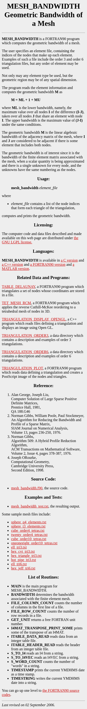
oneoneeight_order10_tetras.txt (34, 543)
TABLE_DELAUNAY (18, 287)
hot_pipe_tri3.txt (23, 560)
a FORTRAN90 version (47, 264)
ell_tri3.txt (19, 547)
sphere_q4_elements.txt (28, 522)
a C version (69, 260)
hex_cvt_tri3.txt (23, 551)
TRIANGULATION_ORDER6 (25, 352)
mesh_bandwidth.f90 (26, 488)
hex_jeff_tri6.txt (23, 568)
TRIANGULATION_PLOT (22, 368)
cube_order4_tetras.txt (28, 530)
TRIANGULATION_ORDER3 (25, 335)
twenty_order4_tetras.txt (29, 535)
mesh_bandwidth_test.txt (29, 506)
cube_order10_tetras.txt (28, 539)
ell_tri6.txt (19, 564)
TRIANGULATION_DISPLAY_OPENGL (34, 319)
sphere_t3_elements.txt (28, 526)
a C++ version (12, 264)
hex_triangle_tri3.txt (26, 556)
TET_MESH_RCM (16, 303)
